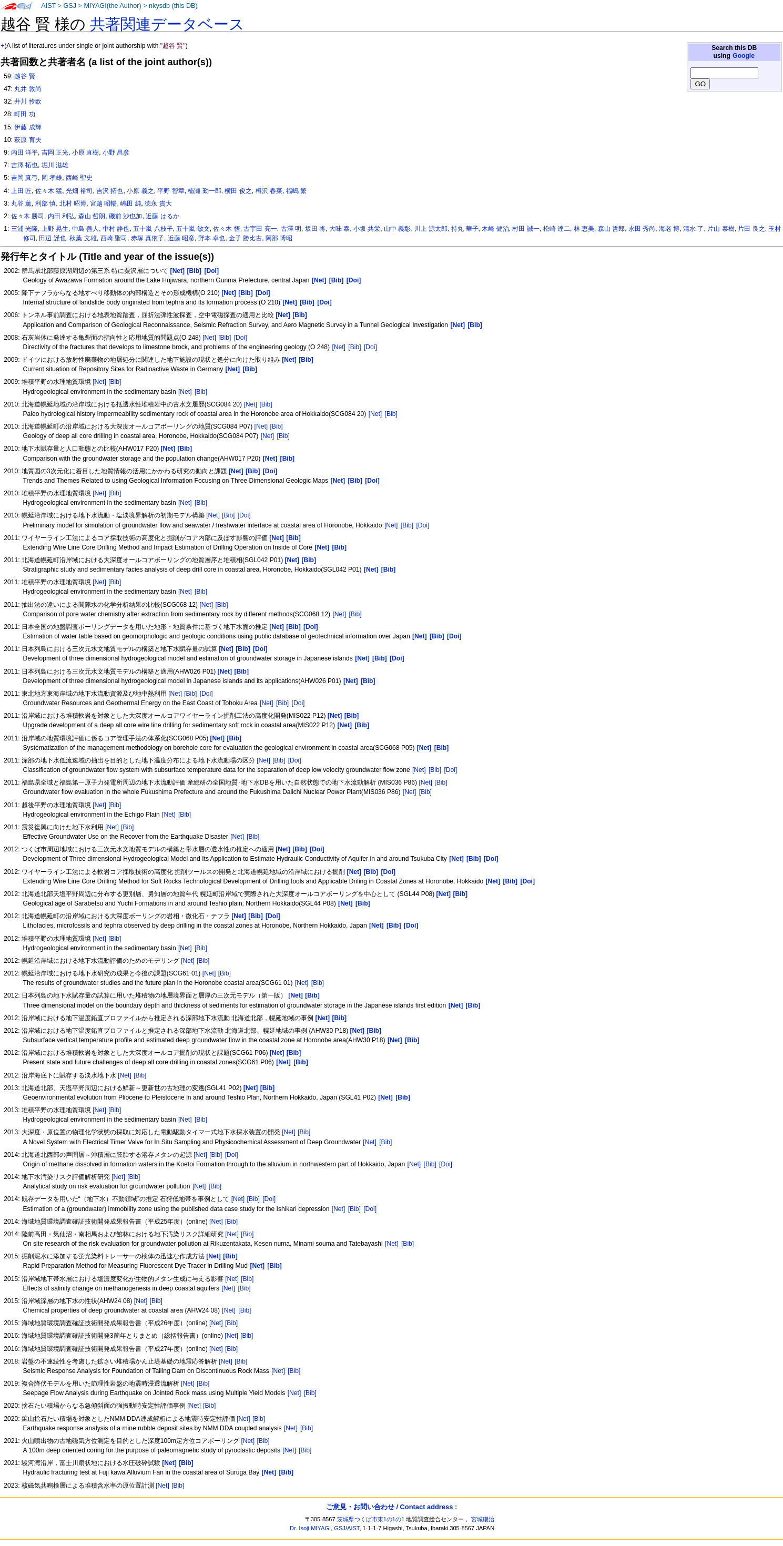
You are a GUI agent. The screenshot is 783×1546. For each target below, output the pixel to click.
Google (744, 55)
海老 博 (669, 228)
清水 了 (693, 228)
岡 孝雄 (52, 177)
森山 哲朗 (91, 216)
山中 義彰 (397, 228)
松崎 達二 (556, 228)
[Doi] (240, 337)
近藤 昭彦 (181, 238)
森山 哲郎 (611, 228)
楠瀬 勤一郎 (204, 191)
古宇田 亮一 (260, 228)
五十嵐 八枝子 (152, 228)
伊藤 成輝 (27, 127)
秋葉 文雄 (82, 238)
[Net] (209, 337)
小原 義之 (140, 191)
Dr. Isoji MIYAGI (310, 1528)
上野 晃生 (55, 228)
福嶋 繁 (296, 191)
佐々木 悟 (226, 228)
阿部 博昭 (279, 238)
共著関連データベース (167, 24)
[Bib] (224, 337)
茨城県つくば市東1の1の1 (371, 1519)
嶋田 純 (130, 203)
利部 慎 (45, 203)
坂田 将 (315, 228)
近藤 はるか (162, 216)
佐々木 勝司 (27, 216)
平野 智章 (170, 191)
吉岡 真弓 (24, 177)
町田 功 (24, 114)
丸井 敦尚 (27, 89)
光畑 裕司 (79, 191)
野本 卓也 (211, 238)
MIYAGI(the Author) (112, 5)
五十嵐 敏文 (192, 228)
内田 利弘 (61, 216)
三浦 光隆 (24, 228)
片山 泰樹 (720, 228)
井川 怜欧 (27, 101)
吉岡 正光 (55, 152)
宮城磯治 (482, 1519)
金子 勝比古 (245, 238)
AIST (48, 5)
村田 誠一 (525, 228)
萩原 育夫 (27, 140)
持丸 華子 (464, 228)
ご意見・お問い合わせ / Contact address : (391, 1507)
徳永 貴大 (158, 203)
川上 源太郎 (431, 228)
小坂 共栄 (366, 228)
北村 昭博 (72, 203)
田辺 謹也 (52, 238)
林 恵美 (584, 228)
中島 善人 (85, 228)
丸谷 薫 (21, 203)
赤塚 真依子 (147, 238)
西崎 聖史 (79, 177)
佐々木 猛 (48, 191)
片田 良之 (751, 228)
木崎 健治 (495, 228)
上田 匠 (21, 191)
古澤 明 (291, 228)
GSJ (69, 5)
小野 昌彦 (116, 152)
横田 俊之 (238, 191)
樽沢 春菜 (269, 191)
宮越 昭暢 (103, 203)
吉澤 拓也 (24, 165)
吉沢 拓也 (109, 191)
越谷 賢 (24, 76)
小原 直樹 (85, 152)
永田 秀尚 (641, 228)
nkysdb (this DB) (173, 5)
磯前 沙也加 (125, 216)
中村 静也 (116, 228)
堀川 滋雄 (55, 165)
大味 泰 (339, 228)
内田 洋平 (24, 152)
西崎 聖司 (113, 238)
